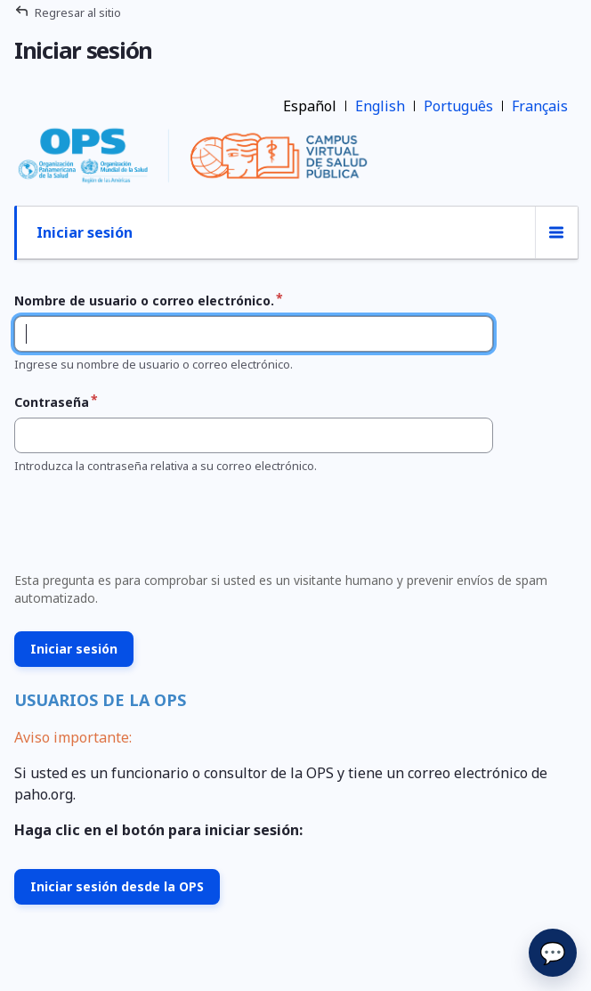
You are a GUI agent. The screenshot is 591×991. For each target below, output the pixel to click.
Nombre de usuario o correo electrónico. (144, 300)
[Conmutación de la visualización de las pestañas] (556, 233)
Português (458, 106)
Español (309, 106)
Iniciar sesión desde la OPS (117, 886)
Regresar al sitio (78, 12)
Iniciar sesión (84, 232)
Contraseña (51, 402)
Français (540, 106)
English (380, 106)
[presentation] (142, 528)
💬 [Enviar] (552, 952)
